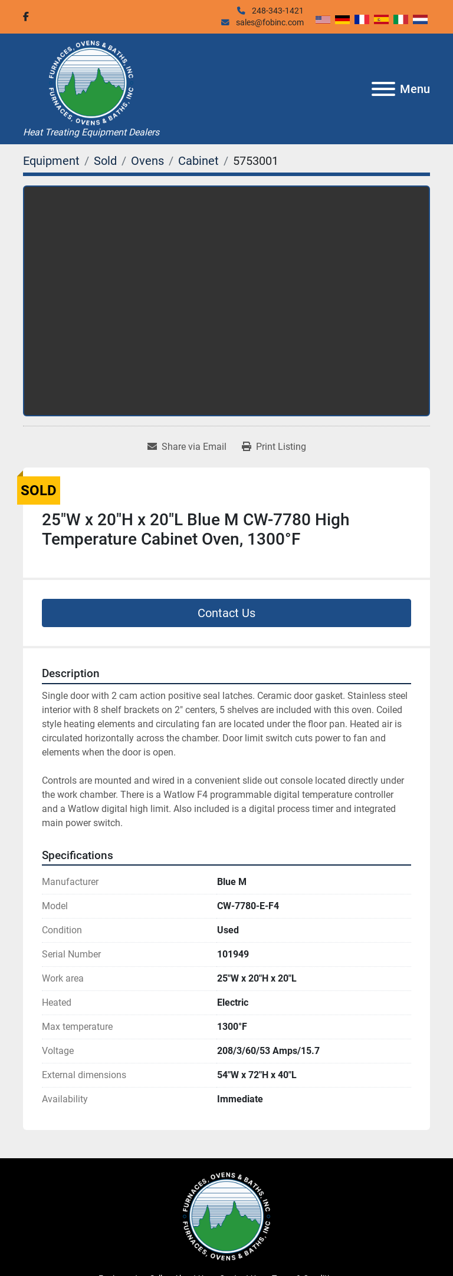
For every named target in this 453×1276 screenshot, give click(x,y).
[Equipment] (51, 161)
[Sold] (105, 161)
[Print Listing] (274, 447)
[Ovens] (147, 161)
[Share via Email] (187, 447)
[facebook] (26, 16)
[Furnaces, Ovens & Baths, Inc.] (226, 1216)
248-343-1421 (277, 10)
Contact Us (226, 613)
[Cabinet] (198, 161)
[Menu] (383, 89)
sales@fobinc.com (269, 22)
